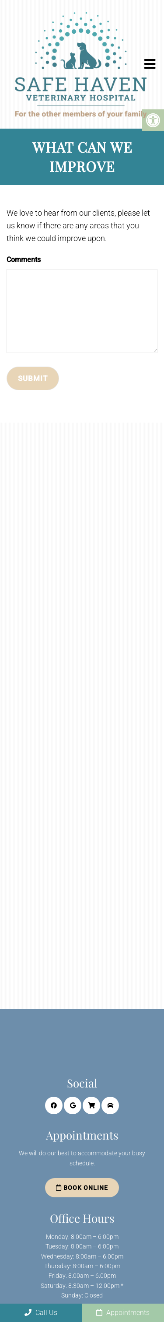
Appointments (123, 1312)
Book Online (82, 1187)
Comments (24, 259)
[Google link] (72, 1105)
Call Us (40, 1312)
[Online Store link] (91, 1105)
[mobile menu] (149, 64)
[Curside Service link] (110, 1105)
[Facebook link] (54, 1105)
